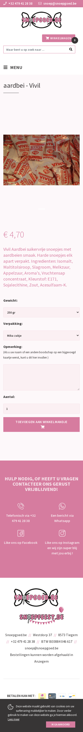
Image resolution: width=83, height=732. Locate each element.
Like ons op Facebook (20, 537)
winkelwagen (58, 38)
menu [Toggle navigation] (16, 68)
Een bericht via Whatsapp (62, 513)
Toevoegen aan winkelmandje (41, 424)
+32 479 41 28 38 (20, 3)
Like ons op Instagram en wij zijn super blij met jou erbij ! (62, 542)
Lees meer (13, 719)
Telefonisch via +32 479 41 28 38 (21, 513)
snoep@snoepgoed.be (57, 3)
